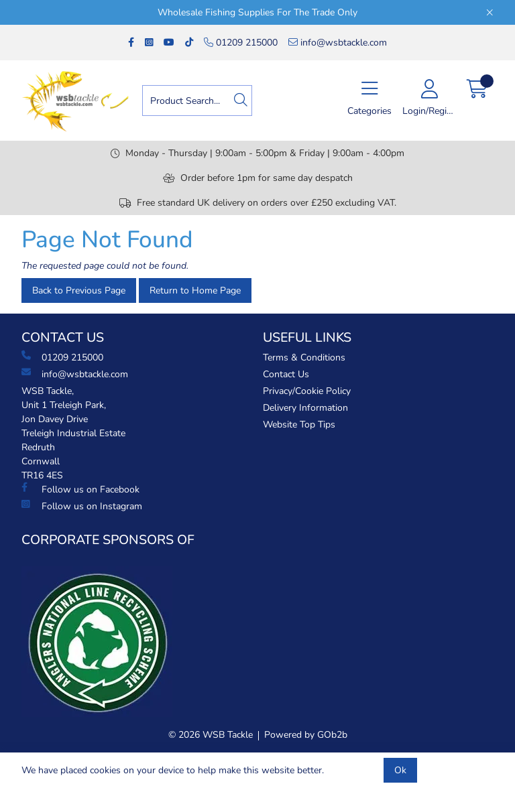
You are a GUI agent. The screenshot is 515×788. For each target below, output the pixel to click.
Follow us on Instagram (81, 506)
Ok (400, 770)
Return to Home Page (195, 290)
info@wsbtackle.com (337, 42)
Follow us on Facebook (80, 489)
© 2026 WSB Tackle (210, 734)
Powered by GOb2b (305, 734)
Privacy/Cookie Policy (307, 391)
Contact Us (286, 374)
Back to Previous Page (78, 290)
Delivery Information (305, 407)
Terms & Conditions (304, 357)
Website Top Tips (299, 424)
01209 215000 (241, 42)
